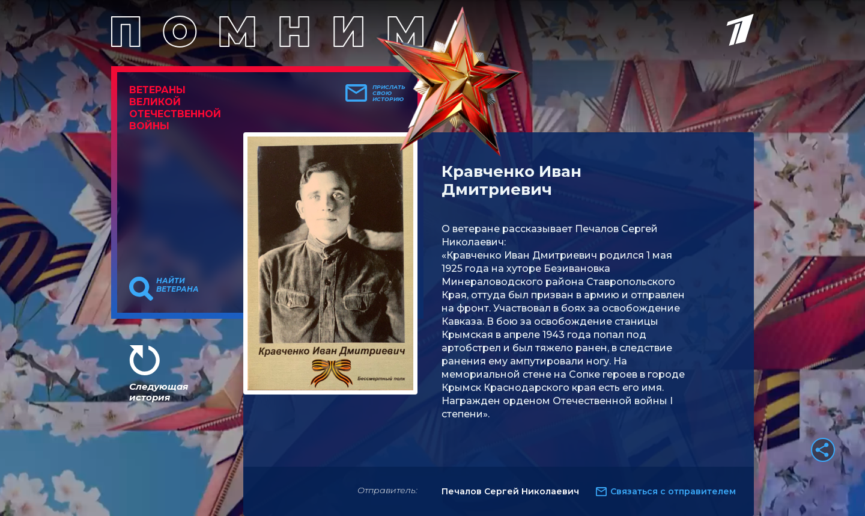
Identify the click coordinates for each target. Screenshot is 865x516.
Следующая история (158, 392)
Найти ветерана (177, 285)
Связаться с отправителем (673, 491)
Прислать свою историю (388, 93)
